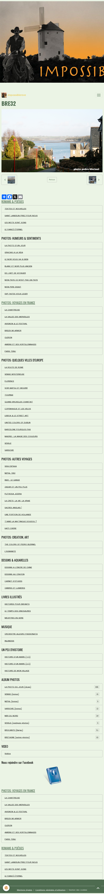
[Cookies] (6, 887)
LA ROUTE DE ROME (14, 367)
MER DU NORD (52, 716)
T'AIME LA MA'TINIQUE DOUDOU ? (21, 521)
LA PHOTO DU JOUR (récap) (52, 687)
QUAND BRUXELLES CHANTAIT (19, 401)
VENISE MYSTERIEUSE (14, 374)
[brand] (13, 95)
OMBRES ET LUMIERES (15, 588)
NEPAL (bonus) (52, 701)
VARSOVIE (9, 450)
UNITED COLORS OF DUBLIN (17, 422)
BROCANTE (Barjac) (52, 730)
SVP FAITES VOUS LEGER (16, 293)
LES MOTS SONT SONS (15, 222)
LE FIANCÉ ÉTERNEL (14, 229)
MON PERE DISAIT (13, 287)
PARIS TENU (10, 351)
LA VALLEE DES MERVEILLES (17, 316)
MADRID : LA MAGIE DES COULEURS (21, 436)
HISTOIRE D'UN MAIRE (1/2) (17, 657)
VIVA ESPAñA (11, 466)
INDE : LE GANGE (12, 480)
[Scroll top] (98, 888)
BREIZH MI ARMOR (13, 330)
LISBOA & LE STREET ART (16, 415)
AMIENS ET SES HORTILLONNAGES (20, 344)
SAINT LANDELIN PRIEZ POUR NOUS (21, 215)
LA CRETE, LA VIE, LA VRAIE (17, 500)
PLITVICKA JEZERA (13, 493)
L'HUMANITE (10, 551)
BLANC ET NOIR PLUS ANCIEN (18, 266)
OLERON (8, 337)
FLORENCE (9, 381)
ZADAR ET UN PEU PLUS (16, 487)
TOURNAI (9, 395)
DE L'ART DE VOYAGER (15, 273)
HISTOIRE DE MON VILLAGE (17, 670)
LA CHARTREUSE (12, 310)
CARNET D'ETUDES (13, 581)
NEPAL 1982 (10, 473)
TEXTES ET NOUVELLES (15, 208)
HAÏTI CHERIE (10, 528)
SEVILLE (8, 443)
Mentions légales (24, 890)
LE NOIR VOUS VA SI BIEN (16, 259)
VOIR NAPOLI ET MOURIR (16, 388)
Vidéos (8, 753)
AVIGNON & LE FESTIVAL (16, 323)
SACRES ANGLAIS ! (13, 507)
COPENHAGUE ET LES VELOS (18, 408)
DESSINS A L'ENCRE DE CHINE (18, 567)
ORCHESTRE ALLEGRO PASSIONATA (21, 634)
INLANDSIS (9, 641)
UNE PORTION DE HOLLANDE (18, 514)
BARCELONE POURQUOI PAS (18, 429)
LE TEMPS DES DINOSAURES (18, 611)
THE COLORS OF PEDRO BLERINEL (20, 544)
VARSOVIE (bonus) (52, 708)
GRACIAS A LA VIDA (14, 252)
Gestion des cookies (78, 890)
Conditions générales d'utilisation (50, 890)
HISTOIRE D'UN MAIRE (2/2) (17, 663)
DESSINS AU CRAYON (14, 574)
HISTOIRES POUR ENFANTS (17, 604)
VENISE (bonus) (52, 694)
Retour (52, 179)
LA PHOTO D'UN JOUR (15, 245)
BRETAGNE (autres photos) (52, 737)
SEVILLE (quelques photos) (52, 723)
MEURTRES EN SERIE (14, 618)
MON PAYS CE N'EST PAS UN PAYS (21, 280)
